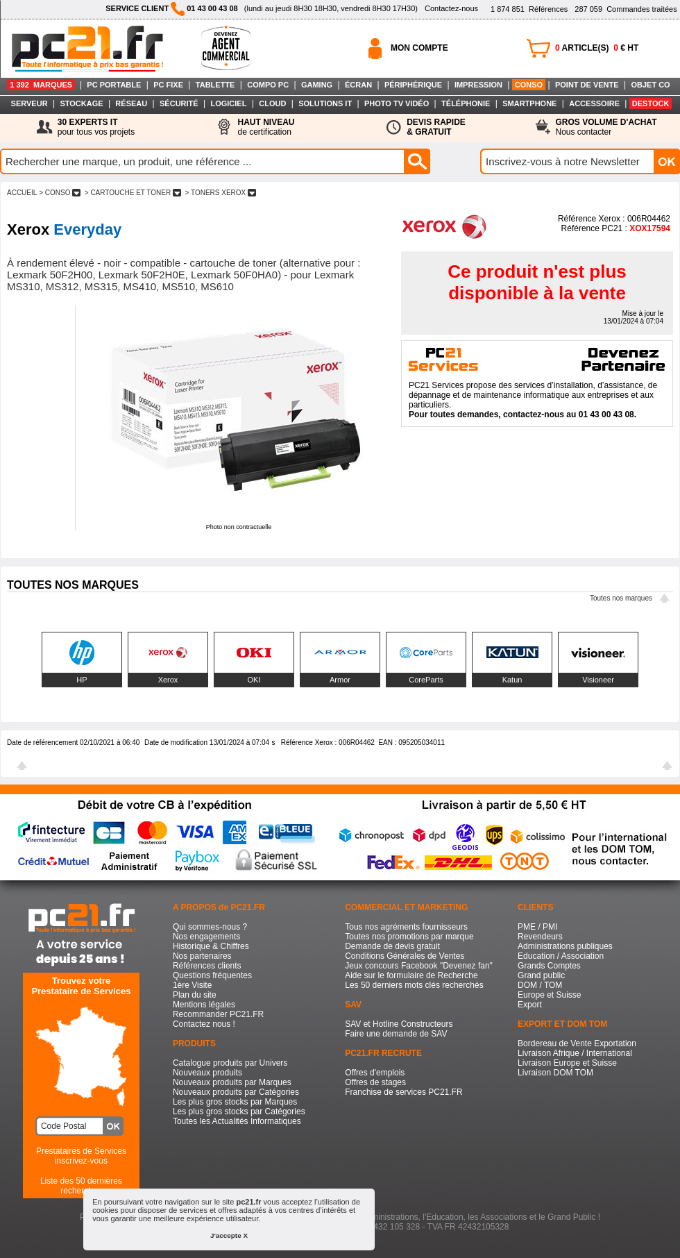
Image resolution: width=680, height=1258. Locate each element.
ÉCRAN (358, 85)
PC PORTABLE (114, 85)
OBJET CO (650, 85)
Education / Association (561, 956)
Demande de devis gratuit (392, 946)
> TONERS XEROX (220, 192)
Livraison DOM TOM (555, 1072)
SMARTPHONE (529, 103)
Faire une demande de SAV (396, 1034)
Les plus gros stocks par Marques (235, 1102)
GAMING (316, 85)
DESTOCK (651, 103)
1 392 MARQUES (41, 85)
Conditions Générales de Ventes (404, 956)
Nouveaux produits (207, 1072)
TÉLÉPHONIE (465, 103)
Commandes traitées (626, 9)
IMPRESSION (478, 85)
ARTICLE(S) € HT (596, 48)
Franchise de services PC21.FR (403, 1092)
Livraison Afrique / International (575, 1053)
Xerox (168, 680)
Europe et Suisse (549, 995)
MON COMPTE (419, 48)
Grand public (541, 975)
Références (529, 9)
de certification (265, 127)
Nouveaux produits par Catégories (236, 1092)
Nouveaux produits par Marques (232, 1082)
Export (530, 1004)
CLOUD (272, 103)
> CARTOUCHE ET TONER (133, 192)
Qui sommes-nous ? (210, 927)
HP (81, 680)
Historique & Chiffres (211, 946)
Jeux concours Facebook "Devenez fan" (419, 966)
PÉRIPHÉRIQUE (413, 85)
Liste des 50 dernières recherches (81, 1186)
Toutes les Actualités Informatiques (237, 1121)
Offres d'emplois (375, 1072)
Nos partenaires (202, 956)
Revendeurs (540, 936)
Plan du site (194, 995)
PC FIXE (168, 85)
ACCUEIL (22, 192)
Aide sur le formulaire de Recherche (411, 975)
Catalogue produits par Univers (230, 1063)
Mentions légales (204, 1004)
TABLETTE (215, 85)
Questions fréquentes (212, 975)
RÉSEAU (131, 103)
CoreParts (426, 680)
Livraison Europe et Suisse (567, 1063)
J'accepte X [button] (229, 1235)
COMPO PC (268, 85)
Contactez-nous (451, 8)
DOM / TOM (540, 985)
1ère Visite (192, 985)
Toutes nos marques (621, 598)
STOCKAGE (81, 103)
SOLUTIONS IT (325, 103)
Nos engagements (206, 936)
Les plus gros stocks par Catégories (239, 1111)
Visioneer (598, 680)
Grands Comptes (549, 966)
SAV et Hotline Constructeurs (398, 1024)
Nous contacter (606, 127)
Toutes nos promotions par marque (409, 936)
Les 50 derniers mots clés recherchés (414, 985)
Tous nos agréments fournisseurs (406, 927)
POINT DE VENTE (587, 85)
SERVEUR (29, 103)
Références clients (207, 966)
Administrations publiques (565, 946)
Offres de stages (375, 1082)
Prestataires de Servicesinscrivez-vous (81, 1156)
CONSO (529, 85)
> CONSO (60, 192)
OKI (254, 680)
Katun (512, 680)
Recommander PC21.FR (218, 1014)
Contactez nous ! (204, 1024)
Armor (340, 680)
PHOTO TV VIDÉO (396, 103)
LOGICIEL (228, 103)
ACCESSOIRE (594, 103)
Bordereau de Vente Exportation (577, 1043)
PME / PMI (537, 927)
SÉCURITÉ (179, 103)
